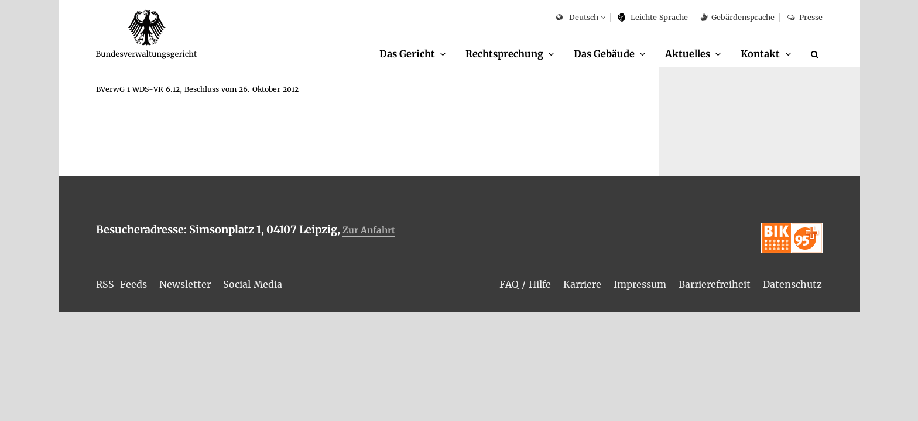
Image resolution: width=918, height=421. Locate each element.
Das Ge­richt (407, 54)
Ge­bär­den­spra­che (738, 17)
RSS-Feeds (121, 284)
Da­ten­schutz (792, 284)
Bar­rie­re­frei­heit (715, 284)
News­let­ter (185, 284)
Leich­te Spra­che (653, 17)
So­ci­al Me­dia (252, 284)
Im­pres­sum (640, 284)
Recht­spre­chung (504, 54)
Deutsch (577, 18)
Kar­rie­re (582, 284)
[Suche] (817, 54)
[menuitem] (412, 54)
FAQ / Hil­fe (525, 284)
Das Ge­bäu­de (604, 54)
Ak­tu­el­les (687, 54)
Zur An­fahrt (368, 230)
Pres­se (804, 17)
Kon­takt (760, 54)
